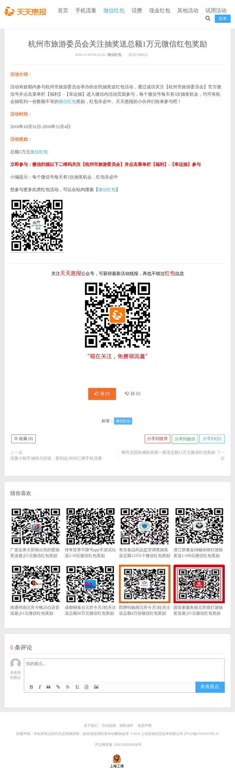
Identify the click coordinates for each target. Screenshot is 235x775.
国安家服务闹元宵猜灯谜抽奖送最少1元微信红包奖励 (199, 599)
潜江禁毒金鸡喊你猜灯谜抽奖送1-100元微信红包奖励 (199, 542)
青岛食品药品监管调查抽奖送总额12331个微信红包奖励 (145, 542)
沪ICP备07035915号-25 (201, 734)
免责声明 (144, 726)
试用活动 (216, 10)
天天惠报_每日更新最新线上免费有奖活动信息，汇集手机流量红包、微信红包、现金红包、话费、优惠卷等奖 (26, 10)
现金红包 (159, 10)
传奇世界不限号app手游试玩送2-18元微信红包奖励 (90, 542)
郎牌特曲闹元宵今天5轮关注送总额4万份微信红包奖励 (145, 599)
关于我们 (91, 726)
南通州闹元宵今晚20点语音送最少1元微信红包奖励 (36, 599)
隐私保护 (127, 726)
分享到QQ (211, 440)
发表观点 (209, 687)
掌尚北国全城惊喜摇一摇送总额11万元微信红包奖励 (168, 453)
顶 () (101, 394)
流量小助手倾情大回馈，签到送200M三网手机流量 (56, 459)
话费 (137, 10)
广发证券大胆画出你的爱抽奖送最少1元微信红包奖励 (36, 542)
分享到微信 (183, 440)
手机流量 (85, 10)
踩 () (134, 394)
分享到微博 (156, 440)
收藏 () (23, 440)
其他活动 (187, 10)
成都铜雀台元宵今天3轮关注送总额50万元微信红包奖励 (90, 599)
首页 (63, 10)
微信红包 (114, 10)
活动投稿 (109, 726)
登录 (223, 18)
